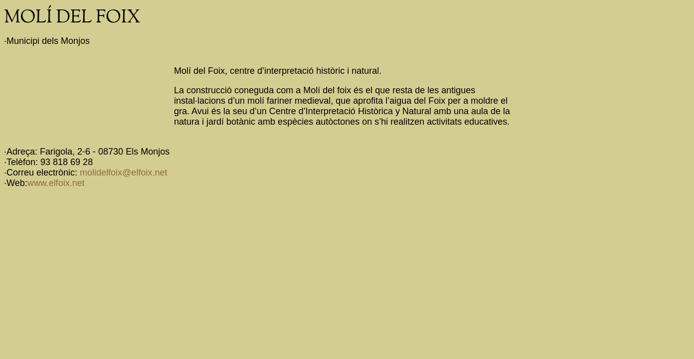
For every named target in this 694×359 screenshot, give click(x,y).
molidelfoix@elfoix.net (123, 173)
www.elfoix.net (56, 183)
